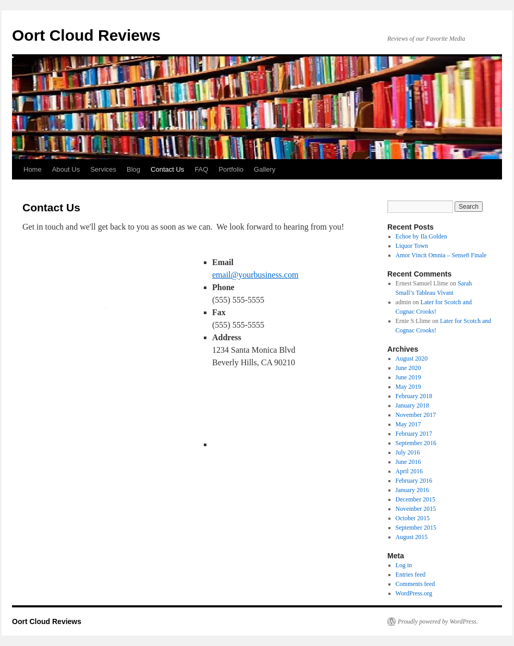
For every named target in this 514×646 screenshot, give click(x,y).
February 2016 (414, 480)
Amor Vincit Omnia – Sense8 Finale (441, 255)
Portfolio (230, 169)
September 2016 (416, 443)
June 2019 (408, 377)
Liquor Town (412, 245)
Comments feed (415, 584)
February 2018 (414, 396)
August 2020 (412, 358)
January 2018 (412, 405)
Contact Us (167, 169)
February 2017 (414, 433)
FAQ (201, 169)
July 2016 (408, 452)
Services (103, 169)
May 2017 (408, 424)
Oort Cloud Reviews (86, 35)
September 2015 (416, 527)
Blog (133, 169)
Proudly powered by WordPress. (438, 621)
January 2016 (412, 490)
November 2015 (416, 508)
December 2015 (415, 499)
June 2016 (408, 461)
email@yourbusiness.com (255, 274)
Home (32, 169)
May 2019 (408, 386)
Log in (404, 565)
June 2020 (408, 368)
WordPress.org (414, 593)
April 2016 (409, 471)
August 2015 (412, 537)
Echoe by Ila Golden (421, 236)
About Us (66, 169)
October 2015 (413, 518)
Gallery (264, 169)
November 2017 (416, 414)
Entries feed (411, 574)
